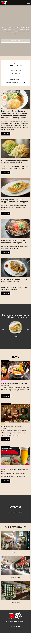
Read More (6, 133)
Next (28, 329)
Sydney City (5, 381)
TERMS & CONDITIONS (19, 621)
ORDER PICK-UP (15, 40)
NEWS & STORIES (18, 623)
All (3, 424)
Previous (3, 329)
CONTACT (11, 623)
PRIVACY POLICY (10, 621)
